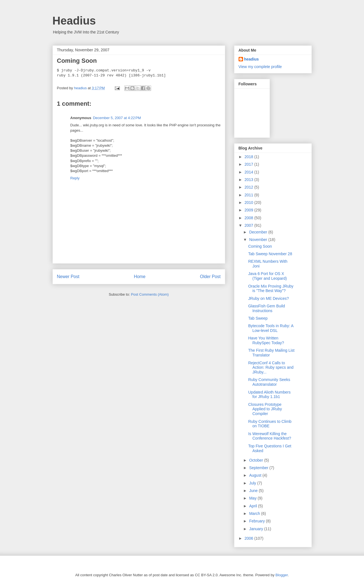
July (253, 483)
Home (140, 276)
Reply (75, 178)
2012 (249, 187)
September (259, 468)
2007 (249, 225)
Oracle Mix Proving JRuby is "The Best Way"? (270, 288)
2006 (249, 538)
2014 (249, 172)
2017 (249, 164)
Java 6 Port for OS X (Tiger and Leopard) (267, 276)
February (257, 521)
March (255, 513)
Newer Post (68, 276)
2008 (249, 218)
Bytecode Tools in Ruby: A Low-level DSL (270, 328)
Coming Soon (260, 246)
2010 (249, 202)
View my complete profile (260, 66)
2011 (249, 195)
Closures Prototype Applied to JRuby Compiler (265, 409)
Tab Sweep (257, 318)
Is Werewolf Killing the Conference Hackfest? (269, 436)
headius (251, 59)
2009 (249, 210)
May (253, 498)
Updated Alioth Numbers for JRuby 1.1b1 (269, 394)
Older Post (210, 276)
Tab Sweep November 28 (270, 254)
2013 (249, 179)
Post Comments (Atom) (150, 294)
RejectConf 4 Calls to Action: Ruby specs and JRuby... (270, 368)
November (258, 239)
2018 (249, 157)
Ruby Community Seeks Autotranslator (269, 382)
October (256, 460)
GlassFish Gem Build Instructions (266, 308)
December (258, 232)
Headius (74, 21)
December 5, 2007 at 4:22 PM (117, 118)
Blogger (281, 575)
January (256, 529)
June (254, 490)
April (253, 506)
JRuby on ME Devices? (268, 298)
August (255, 475)
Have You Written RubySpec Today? (266, 340)
